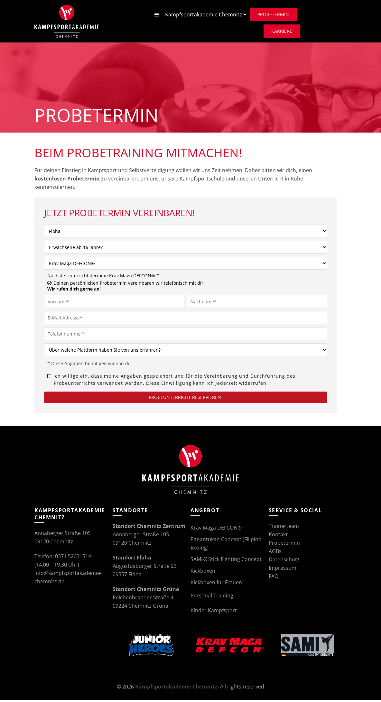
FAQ (273, 578)
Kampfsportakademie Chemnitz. (177, 688)
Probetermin (284, 545)
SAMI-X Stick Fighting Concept (226, 561)
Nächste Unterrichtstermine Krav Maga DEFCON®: (103, 278)
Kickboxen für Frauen (216, 584)
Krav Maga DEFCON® (216, 529)
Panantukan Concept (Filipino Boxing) (226, 545)
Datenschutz (284, 561)
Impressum (282, 570)
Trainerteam (284, 528)
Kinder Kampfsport (213, 612)
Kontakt (278, 536)
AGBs (275, 553)
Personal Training (211, 597)
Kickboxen (202, 573)
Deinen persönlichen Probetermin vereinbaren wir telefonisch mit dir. (126, 288)
